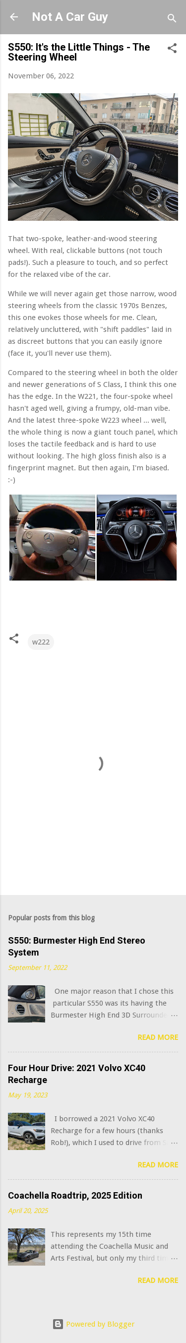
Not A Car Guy (70, 17)
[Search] (172, 20)
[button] (172, 50)
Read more (157, 1037)
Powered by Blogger (93, 1324)
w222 (41, 642)
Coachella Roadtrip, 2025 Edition (75, 1195)
